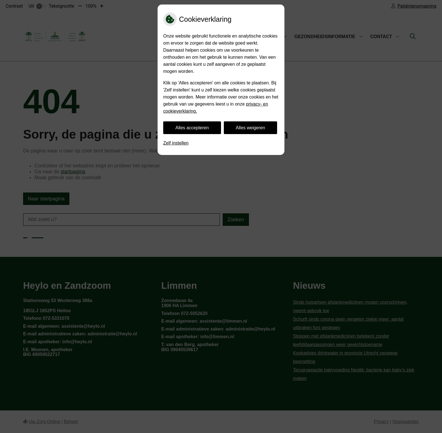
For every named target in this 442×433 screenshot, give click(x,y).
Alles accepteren (192, 127)
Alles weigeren (250, 127)
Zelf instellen (176, 143)
